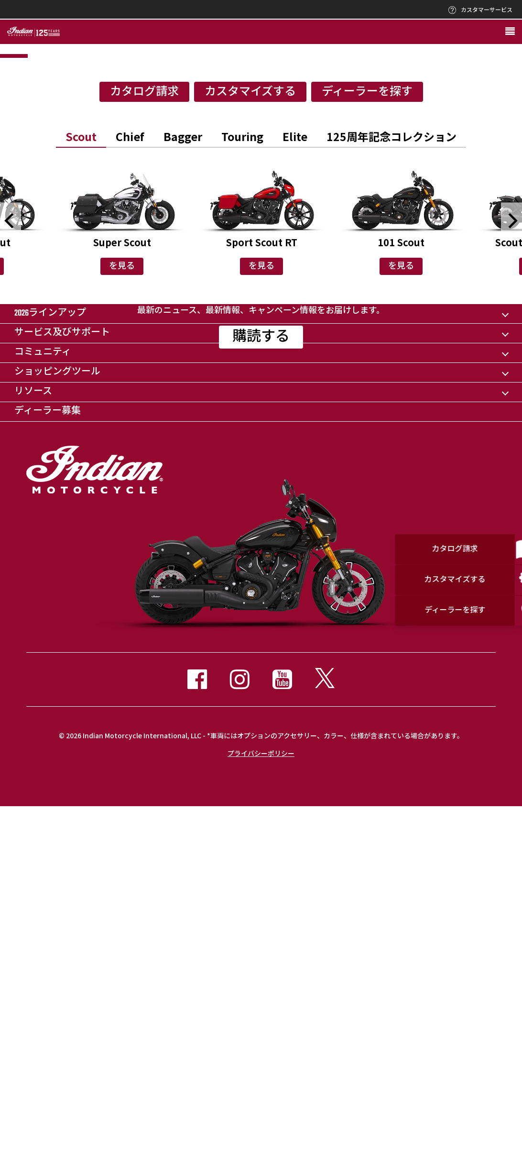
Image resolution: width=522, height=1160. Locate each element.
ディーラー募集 (47, 764)
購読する (261, 599)
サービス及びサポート (62, 686)
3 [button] (261, 246)
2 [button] (155, 246)
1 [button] (50, 246)
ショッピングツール (57, 725)
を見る (122, 456)
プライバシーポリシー (261, 1106)
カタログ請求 (144, 282)
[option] (261, 152)
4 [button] (366, 246)
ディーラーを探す (367, 282)
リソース (33, 745)
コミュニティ (42, 705)
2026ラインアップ (50, 666)
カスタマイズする (250, 282)
